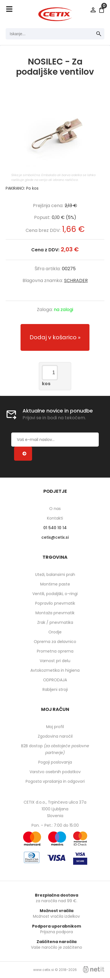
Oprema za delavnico (55, 641)
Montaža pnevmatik (55, 613)
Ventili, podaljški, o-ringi (55, 593)
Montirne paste (55, 584)
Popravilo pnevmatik (55, 603)
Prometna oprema (55, 651)
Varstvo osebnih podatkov (55, 772)
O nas (55, 508)
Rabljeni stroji (55, 689)
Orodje (55, 632)
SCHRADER (76, 280)
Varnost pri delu (55, 661)
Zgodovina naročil (55, 736)
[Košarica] (101, 10)
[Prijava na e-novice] (23, 454)
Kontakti (55, 518)
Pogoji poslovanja (55, 762)
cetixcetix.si (55, 537)
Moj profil (55, 726)
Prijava (93, 10)
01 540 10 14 (55, 528)
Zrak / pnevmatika (55, 622)
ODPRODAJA (55, 680)
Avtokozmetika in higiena (55, 670)
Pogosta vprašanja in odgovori (55, 781)
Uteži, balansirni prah (55, 574)
